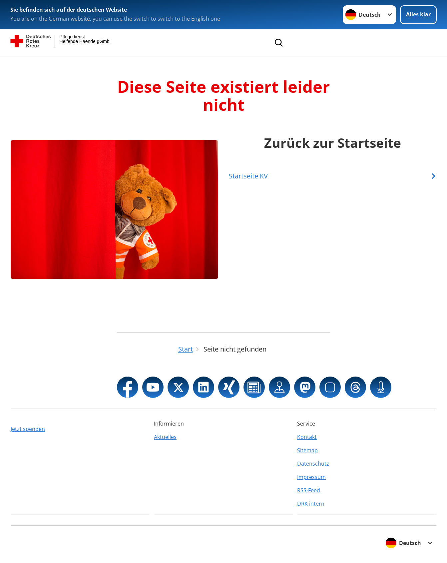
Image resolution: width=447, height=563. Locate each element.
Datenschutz (313, 463)
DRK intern (310, 503)
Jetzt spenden (28, 429)
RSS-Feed (308, 490)
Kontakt (307, 437)
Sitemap (307, 450)
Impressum (311, 477)
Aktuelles (165, 437)
